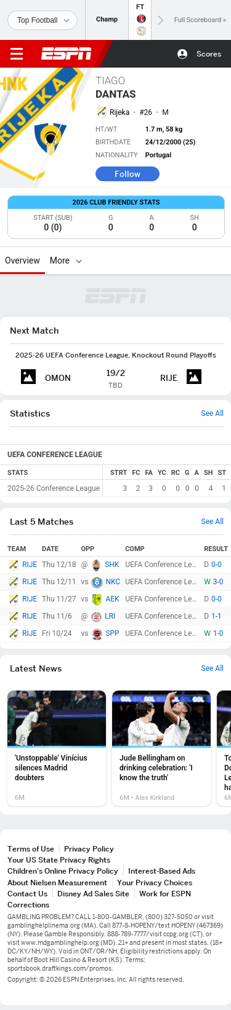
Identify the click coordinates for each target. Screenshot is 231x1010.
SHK (112, 564)
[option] (56, 748)
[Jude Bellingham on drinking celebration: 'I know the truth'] (161, 748)
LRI (110, 616)
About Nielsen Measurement (57, 882)
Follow (127, 173)
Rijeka (119, 112)
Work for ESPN (165, 893)
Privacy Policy (89, 848)
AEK (112, 599)
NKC (112, 581)
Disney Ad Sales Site (93, 893)
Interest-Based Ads (161, 870)
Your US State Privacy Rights (58, 859)
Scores (209, 53)
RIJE (29, 564)
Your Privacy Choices (154, 882)
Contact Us (27, 893)
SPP (112, 633)
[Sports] (42, 20)
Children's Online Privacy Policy (62, 870)
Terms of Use (30, 848)
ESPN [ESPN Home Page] (66, 53)
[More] (79, 260)
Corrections (28, 904)
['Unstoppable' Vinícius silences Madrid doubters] (56, 748)
